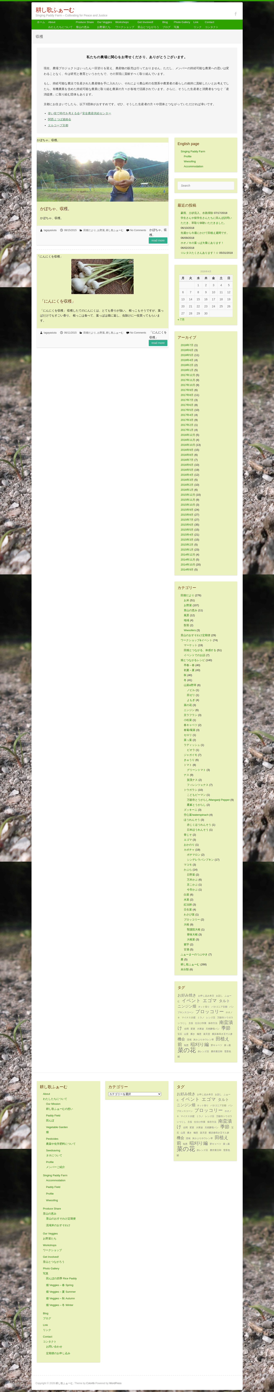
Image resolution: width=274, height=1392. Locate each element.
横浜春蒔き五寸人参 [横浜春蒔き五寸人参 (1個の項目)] (222, 1034)
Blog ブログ (166, 25)
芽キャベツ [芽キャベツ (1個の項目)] (216, 1045)
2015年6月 (187, 524)
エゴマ (188, 839)
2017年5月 (187, 409)
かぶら (188, 869)
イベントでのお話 (194, 655)
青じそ (188, 834)
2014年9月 (187, 569)
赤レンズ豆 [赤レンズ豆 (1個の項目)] (203, 1051)
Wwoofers (190, 630)
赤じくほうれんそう (199, 824)
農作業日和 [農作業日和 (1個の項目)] (216, 1051)
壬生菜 (188, 909)
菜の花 (188, 705)
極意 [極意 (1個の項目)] (199, 1034)
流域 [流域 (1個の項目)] (189, 1039)
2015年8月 (187, 514)
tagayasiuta (50, 230)
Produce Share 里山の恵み (85, 25)
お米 (186, 600)
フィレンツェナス (197, 784)
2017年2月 (187, 424)
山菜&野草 (190, 685)
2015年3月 (187, 539)
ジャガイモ (190, 754)
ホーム (41, 22)
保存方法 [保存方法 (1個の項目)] (212, 1023)
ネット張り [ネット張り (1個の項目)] (203, 1006)
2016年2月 (187, 484)
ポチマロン (193, 854)
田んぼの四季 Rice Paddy (61, 1278)
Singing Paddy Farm (193, 151)
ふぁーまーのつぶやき (194, 954)
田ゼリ (191, 695)
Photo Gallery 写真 (182, 25)
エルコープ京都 (58, 125)
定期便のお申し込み (58, 1353)
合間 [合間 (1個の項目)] (186, 1028)
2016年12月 (188, 434)
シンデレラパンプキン (200, 859)
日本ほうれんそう (197, 829)
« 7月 (181, 319)
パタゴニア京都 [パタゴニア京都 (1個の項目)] (219, 1006)
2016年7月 (187, 459)
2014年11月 (188, 559)
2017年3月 (187, 419)
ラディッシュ (192, 745)
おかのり (189, 844)
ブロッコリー (192, 919)
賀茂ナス (192, 779)
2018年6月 (187, 350)
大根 (186, 924)
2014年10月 (188, 564)
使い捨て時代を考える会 (64, 113)
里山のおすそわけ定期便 (195, 635)
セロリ (188, 735)
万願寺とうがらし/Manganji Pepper (208, 799)
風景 (186, 615)
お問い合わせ (54, 1346)
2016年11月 (188, 439)
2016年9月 (187, 449)
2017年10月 (188, 385)
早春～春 (189, 665)
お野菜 (101, 230)
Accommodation (193, 166)
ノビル (191, 690)
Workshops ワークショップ (124, 25)
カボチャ (189, 849)
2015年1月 (187, 549)
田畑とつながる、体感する (200, 650)
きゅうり (189, 759)
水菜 (186, 899)
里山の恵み (190, 610)
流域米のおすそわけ (58, 1225)
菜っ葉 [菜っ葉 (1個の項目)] (227, 1045)
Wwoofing (190, 161)
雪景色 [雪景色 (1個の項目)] (227, 1051)
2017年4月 (187, 414)
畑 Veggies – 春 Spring (59, 1285)
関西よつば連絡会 (59, 119)
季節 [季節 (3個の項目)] (225, 1028)
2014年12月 (188, 554)
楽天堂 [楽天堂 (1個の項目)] (206, 1034)
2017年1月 (187, 429)
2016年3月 (187, 479)
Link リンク (198, 25)
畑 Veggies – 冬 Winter (59, 1305)
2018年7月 (187, 345)
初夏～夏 (189, 670)
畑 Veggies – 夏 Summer (61, 1291)
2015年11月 (188, 499)
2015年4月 (187, 534)
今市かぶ (192, 889)
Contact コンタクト (211, 25)
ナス (186, 774)
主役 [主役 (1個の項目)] (191, 1023)
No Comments (138, 230)
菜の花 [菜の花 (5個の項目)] (187, 1050)
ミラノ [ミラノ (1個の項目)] (200, 1017)
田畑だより (89, 230)
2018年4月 (187, 360)
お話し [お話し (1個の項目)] (219, 995)
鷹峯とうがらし (196, 804)
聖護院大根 (193, 929)
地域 (186, 620)
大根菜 (191, 939)
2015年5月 (187, 529)
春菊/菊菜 (189, 730)
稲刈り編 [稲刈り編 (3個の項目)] (199, 1044)
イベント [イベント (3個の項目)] (191, 1000)
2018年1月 (187, 370)
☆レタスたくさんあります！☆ (199, 252)
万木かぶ (192, 879)
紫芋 (186, 944)
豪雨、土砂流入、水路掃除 (197, 212)
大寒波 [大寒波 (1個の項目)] (200, 1028)
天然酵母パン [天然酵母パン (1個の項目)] (212, 1028)
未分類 (185, 969)
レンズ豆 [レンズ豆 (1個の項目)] (210, 1017)
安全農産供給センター (96, 113)
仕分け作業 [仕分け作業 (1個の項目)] (200, 1023)
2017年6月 (187, 405)
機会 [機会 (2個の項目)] (181, 1039)
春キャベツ (190, 725)
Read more (158, 240)
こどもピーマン (196, 794)
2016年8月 (187, 454)
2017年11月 (188, 380)
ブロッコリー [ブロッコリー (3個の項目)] (209, 1011)
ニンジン (189, 710)
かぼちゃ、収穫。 (56, 208)
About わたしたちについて (60, 25)
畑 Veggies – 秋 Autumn (60, 1298)
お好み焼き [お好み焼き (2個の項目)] (187, 995)
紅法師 (188, 904)
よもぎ (191, 700)
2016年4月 (187, 474)
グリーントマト (196, 769)
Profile (187, 156)
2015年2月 (187, 544)
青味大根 (192, 934)
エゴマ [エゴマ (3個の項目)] (210, 1000)
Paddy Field (53, 1187)
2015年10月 (188, 504)
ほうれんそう (192, 819)
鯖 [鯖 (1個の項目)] (179, 1056)
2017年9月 (187, 390)
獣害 (186, 625)
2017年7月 (187, 400)
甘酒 (186, 949)
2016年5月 (187, 469)
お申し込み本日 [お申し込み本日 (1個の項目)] (206, 995)
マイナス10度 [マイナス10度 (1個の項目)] (189, 1017)
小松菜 (188, 720)
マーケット (190, 645)
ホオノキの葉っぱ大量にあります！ (202, 242)
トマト (188, 764)
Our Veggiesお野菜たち (104, 25)
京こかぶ (192, 884)
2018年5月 (187, 355)
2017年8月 (187, 395)
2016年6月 (187, 464)
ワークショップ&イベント (196, 640)
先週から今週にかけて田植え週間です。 (205, 232)
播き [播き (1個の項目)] (192, 1034)
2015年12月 (188, 494)
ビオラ (191, 749)
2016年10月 (188, 444)
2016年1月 (187, 489)
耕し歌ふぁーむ (55, 10)
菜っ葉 (188, 740)
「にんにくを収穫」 (58, 301)
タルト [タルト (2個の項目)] (224, 1001)
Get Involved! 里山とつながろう (148, 25)
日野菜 (191, 874)
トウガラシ (190, 789)
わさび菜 (189, 914)
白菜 (186, 894)
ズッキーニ (190, 809)
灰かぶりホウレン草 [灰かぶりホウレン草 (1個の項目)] (203, 1039)
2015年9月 (187, 509)
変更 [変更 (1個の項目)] (193, 1028)
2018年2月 (187, 365)
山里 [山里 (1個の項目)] (186, 1034)
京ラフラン (190, 715)
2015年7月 (187, 519)
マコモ (188, 864)
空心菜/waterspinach (196, 814)
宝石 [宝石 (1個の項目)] (180, 1034)
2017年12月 (188, 375)
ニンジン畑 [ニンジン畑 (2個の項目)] (187, 1006)
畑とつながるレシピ (193, 660)
